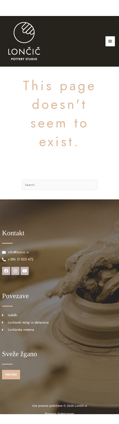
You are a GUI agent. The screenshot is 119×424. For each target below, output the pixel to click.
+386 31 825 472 (36, 8)
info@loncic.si (63, 8)
